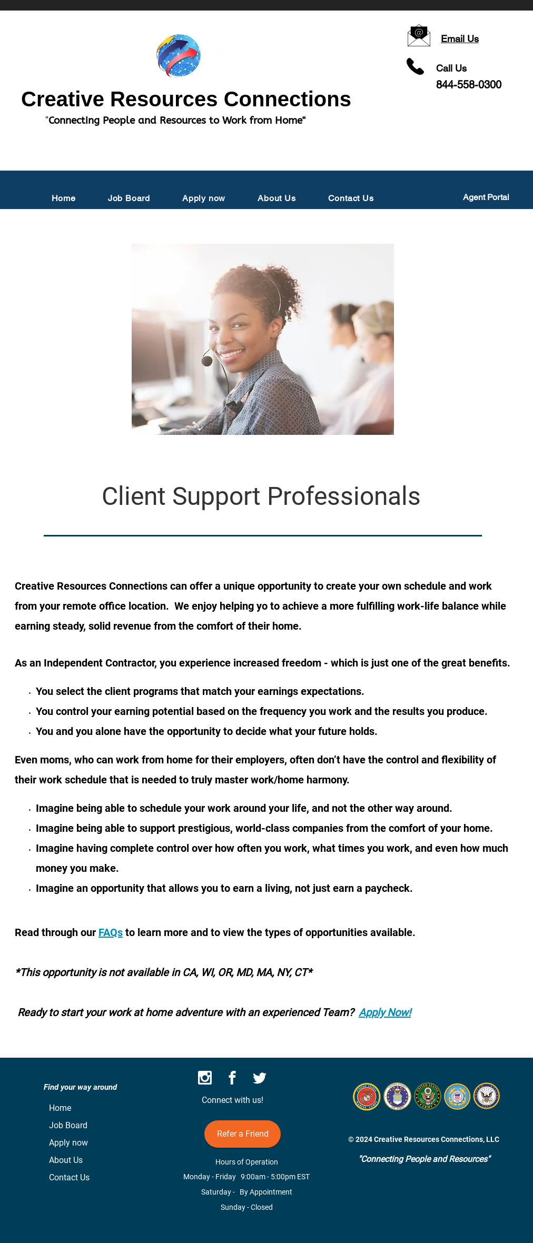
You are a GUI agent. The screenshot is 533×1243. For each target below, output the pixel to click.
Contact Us (69, 1177)
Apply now (68, 1143)
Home (60, 1108)
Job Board (68, 1125)
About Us (66, 1160)
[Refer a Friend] (242, 1134)
